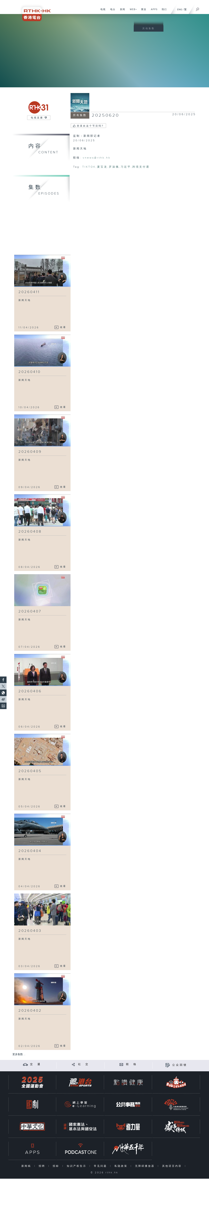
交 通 (35, 1064)
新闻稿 (27, 1166)
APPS (153, 11)
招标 (57, 1166)
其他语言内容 (172, 1166)
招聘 (43, 1166)
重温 (142, 11)
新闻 (121, 11)
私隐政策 (121, 1166)
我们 (163, 11)
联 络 (131, 1064)
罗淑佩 (114, 166)
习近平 (126, 166)
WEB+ (132, 11)
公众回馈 (179, 1065)
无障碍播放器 (145, 1166)
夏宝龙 (102, 166)
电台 (111, 11)
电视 (102, 11)
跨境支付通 (141, 166)
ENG (179, 9)
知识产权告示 (77, 1166)
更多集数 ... (18, 1054)
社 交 (83, 1064)
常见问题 (101, 1166)
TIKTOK (89, 166)
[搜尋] (197, 8)
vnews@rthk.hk (97, 157)
